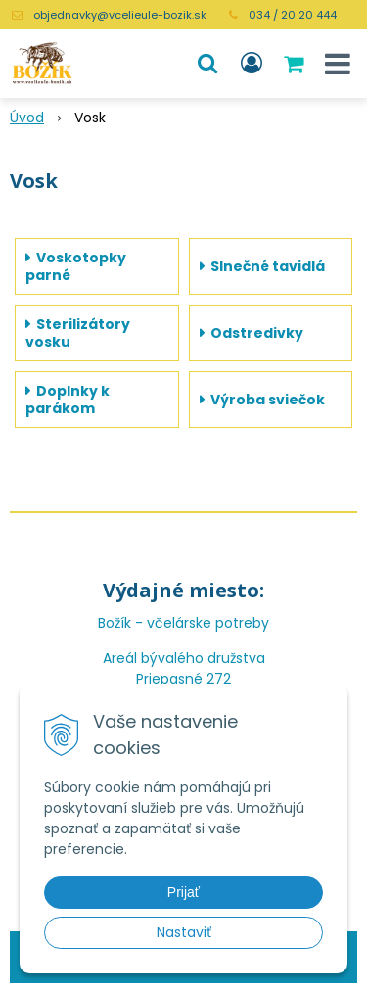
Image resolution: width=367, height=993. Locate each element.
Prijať (183, 892)
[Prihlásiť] (251, 63)
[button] (207, 63)
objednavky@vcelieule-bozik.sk (119, 15)
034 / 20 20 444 (293, 15)
